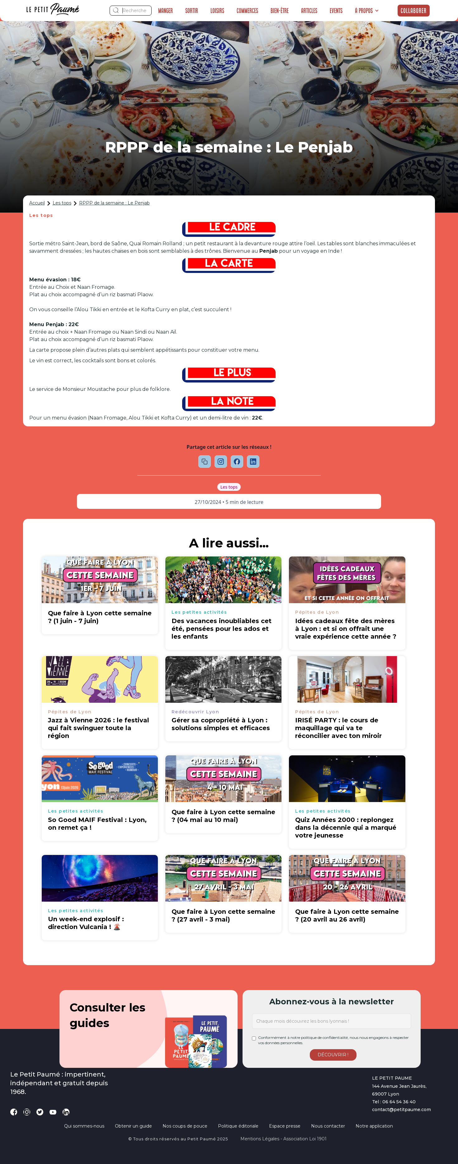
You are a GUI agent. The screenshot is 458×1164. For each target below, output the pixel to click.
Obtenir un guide (133, 1126)
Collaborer (414, 10)
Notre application (374, 1126)
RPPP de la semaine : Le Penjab (114, 203)
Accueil (37, 203)
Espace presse (284, 1126)
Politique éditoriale (238, 1126)
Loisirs (217, 10)
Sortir (191, 10)
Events (336, 10)
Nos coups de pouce (185, 1126)
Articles (309, 10)
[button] (367, 10)
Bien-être (280, 10)
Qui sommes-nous (84, 1126)
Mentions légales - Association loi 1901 (283, 1139)
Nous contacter (328, 1126)
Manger (165, 10)
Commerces (247, 10)
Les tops (62, 203)
